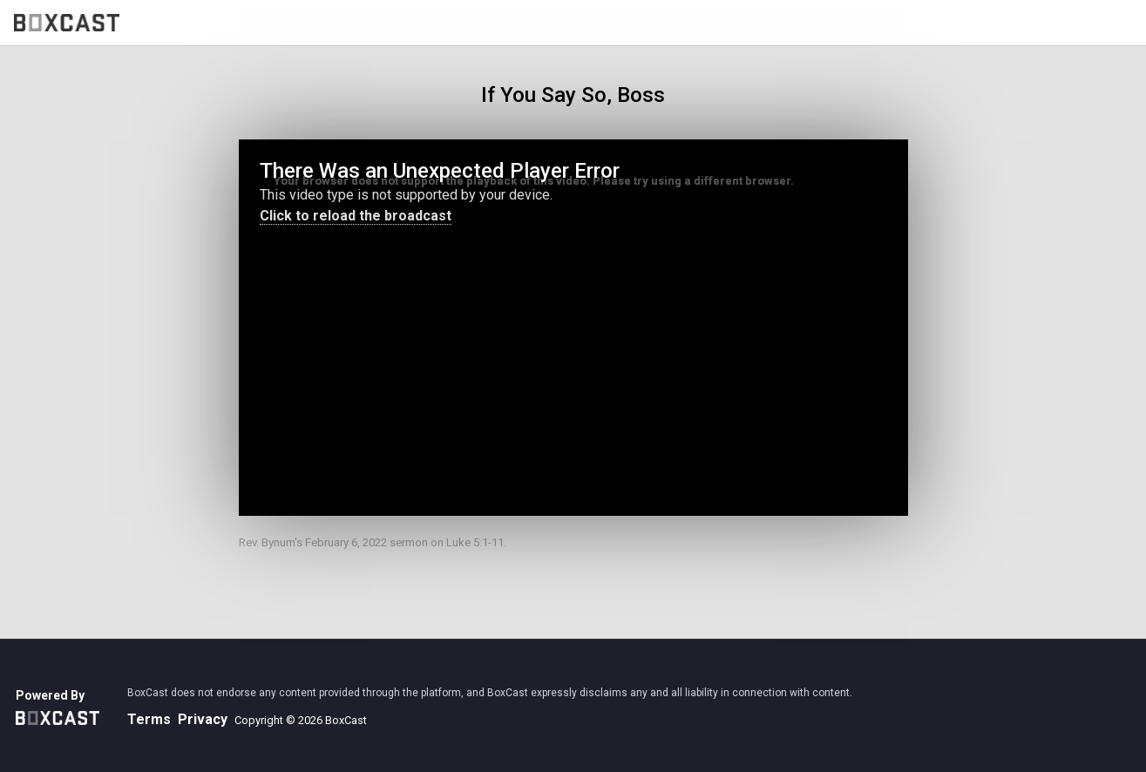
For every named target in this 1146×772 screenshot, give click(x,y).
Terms (149, 719)
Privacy (202, 719)
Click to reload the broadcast (355, 215)
